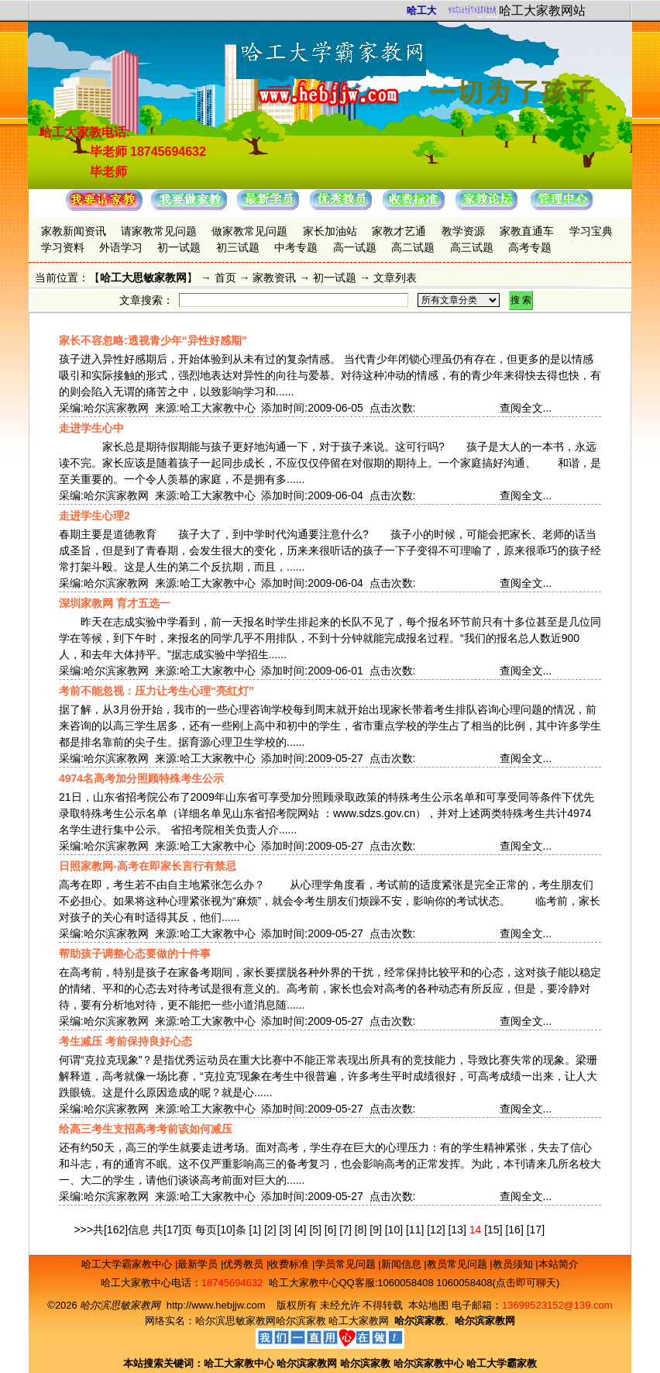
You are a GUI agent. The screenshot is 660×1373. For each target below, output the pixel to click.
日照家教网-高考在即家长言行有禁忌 (147, 866)
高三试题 (471, 247)
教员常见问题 (458, 1264)
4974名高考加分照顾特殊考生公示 (141, 778)
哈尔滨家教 (301, 1320)
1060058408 (405, 1282)
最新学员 (199, 1264)
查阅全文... (526, 408)
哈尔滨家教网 (307, 1363)
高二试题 (413, 247)
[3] (285, 1229)
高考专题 (530, 247)
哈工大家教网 (358, 1320)
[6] (331, 1229)
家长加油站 (330, 231)
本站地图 (428, 1305)
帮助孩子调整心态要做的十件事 (135, 953)
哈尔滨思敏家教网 (235, 1320)
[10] (394, 1229)
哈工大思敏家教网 (143, 277)
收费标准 (290, 1264)
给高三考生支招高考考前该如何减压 (145, 1129)
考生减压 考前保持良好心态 (125, 1041)
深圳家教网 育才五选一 (114, 603)
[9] (376, 1229)
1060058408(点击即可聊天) (497, 1282)
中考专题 (296, 247)
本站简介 (558, 1264)
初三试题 (238, 247)
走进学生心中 (91, 428)
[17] (536, 1229)
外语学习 (121, 247)
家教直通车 (527, 231)
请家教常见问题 (159, 231)
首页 (225, 277)
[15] (493, 1229)
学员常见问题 (347, 1264)
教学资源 (463, 231)
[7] (345, 1229)
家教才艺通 (399, 231)
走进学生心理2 (94, 515)
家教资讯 (274, 277)
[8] (361, 1229)
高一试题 (354, 247)
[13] (457, 1229)
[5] (315, 1229)
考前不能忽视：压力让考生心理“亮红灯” (156, 691)
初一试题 (179, 247)
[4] (300, 1229)
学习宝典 (591, 231)
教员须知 (514, 1264)
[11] (415, 1229)
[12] (436, 1229)
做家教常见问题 (249, 231)
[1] (255, 1229)
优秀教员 (244, 1264)
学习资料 (62, 247)
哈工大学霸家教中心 (128, 1264)
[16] (514, 1229)
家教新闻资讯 (73, 231)
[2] (270, 1229)
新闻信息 (403, 1264)
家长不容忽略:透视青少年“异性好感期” (153, 340)
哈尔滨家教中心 (429, 1363)
